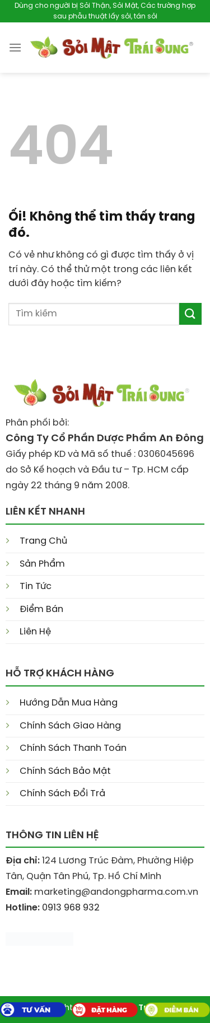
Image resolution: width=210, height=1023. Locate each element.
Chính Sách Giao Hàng (70, 726)
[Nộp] (190, 314)
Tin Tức (36, 586)
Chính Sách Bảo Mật (65, 771)
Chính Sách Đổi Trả (62, 793)
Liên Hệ (35, 632)
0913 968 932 (71, 908)
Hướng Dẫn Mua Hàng (69, 703)
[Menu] (15, 47)
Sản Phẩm (42, 564)
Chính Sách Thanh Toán (73, 748)
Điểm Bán (41, 609)
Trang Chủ (43, 541)
